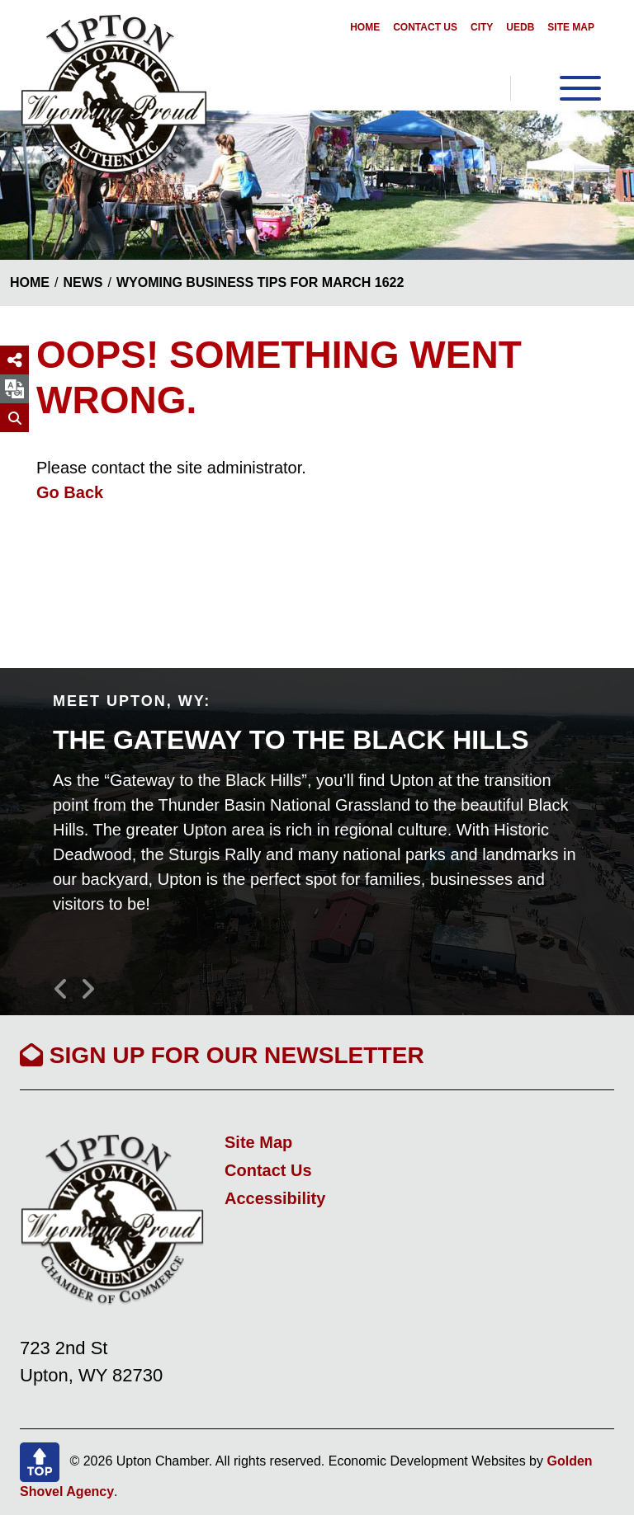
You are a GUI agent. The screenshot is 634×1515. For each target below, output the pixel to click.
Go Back (69, 492)
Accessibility (275, 1198)
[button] (66, 982)
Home (365, 27)
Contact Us (425, 27)
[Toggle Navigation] (555, 88)
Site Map (570, 27)
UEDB (520, 27)
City (482, 27)
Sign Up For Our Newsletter (222, 1055)
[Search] (14, 417)
